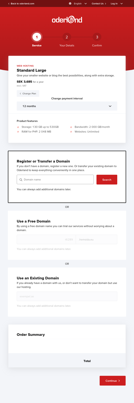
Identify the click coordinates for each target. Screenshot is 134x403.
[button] (78, 3)
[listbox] (67, 106)
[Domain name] (55, 179)
